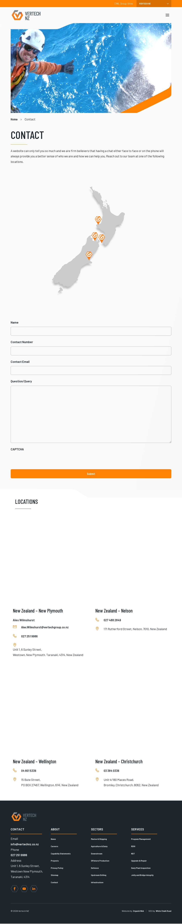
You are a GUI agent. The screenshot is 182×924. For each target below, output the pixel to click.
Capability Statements (61, 854)
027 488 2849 (112, 620)
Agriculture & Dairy (99, 846)
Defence (95, 868)
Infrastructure (97, 882)
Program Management (141, 839)
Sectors (97, 829)
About (55, 829)
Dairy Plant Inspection (141, 868)
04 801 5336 (28, 771)
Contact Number (22, 342)
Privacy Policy (57, 868)
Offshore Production (100, 861)
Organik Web (138, 911)
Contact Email (20, 361)
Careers (54, 846)
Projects (55, 861)
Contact (54, 882)
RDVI (133, 846)
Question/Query (21, 381)
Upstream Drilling (98, 875)
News (53, 839)
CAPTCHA (17, 449)
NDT (133, 854)
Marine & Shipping (99, 839)
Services (137, 829)
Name (14, 322)
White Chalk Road (163, 911)
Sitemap (54, 875)
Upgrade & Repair (139, 861)
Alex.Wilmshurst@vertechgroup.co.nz (45, 627)
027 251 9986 (29, 636)
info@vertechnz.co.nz (25, 844)
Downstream (96, 854)
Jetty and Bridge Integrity (142, 875)
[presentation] (38, 461)
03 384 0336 (111, 771)
